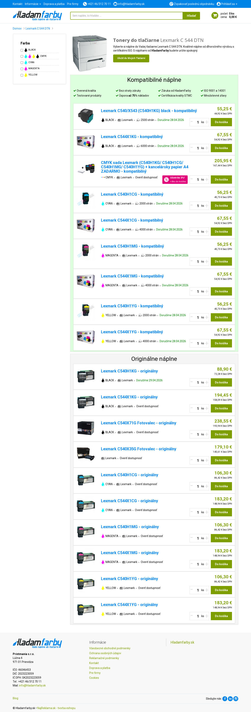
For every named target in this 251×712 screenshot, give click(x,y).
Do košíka (221, 122)
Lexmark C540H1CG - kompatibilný (132, 194)
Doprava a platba (54, 4)
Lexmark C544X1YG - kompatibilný (132, 332)
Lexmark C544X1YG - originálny (129, 604)
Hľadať (191, 16)
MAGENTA (31, 69)
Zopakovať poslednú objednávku (191, 4)
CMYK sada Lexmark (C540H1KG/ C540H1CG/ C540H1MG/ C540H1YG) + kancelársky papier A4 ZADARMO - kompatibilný (144, 167)
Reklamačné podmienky (104, 658)
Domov (17, 28)
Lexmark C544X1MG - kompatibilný (132, 276)
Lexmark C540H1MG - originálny (130, 526)
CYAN (29, 62)
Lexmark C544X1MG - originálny (130, 552)
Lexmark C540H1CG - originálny (129, 475)
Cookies (94, 677)
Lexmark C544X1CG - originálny (129, 500)
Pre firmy (72, 4)
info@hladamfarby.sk (32, 685)
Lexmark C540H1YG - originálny (129, 578)
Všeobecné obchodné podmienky (109, 648)
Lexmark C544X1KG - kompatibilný (132, 136)
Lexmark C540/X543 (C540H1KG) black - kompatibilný (149, 110)
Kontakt (17, 4)
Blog (15, 698)
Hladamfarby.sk (182, 642)
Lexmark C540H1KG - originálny (129, 371)
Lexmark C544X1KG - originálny (129, 397)
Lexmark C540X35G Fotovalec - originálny (138, 449)
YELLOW (30, 75)
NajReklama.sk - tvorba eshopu (56, 708)
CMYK (35, 56)
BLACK (30, 50)
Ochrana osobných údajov (105, 653)
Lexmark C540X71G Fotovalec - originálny (138, 423)
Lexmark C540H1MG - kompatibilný (132, 246)
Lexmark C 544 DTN (38, 28)
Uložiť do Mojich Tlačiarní (131, 58)
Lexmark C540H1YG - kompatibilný (132, 306)
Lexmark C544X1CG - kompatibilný (132, 220)
